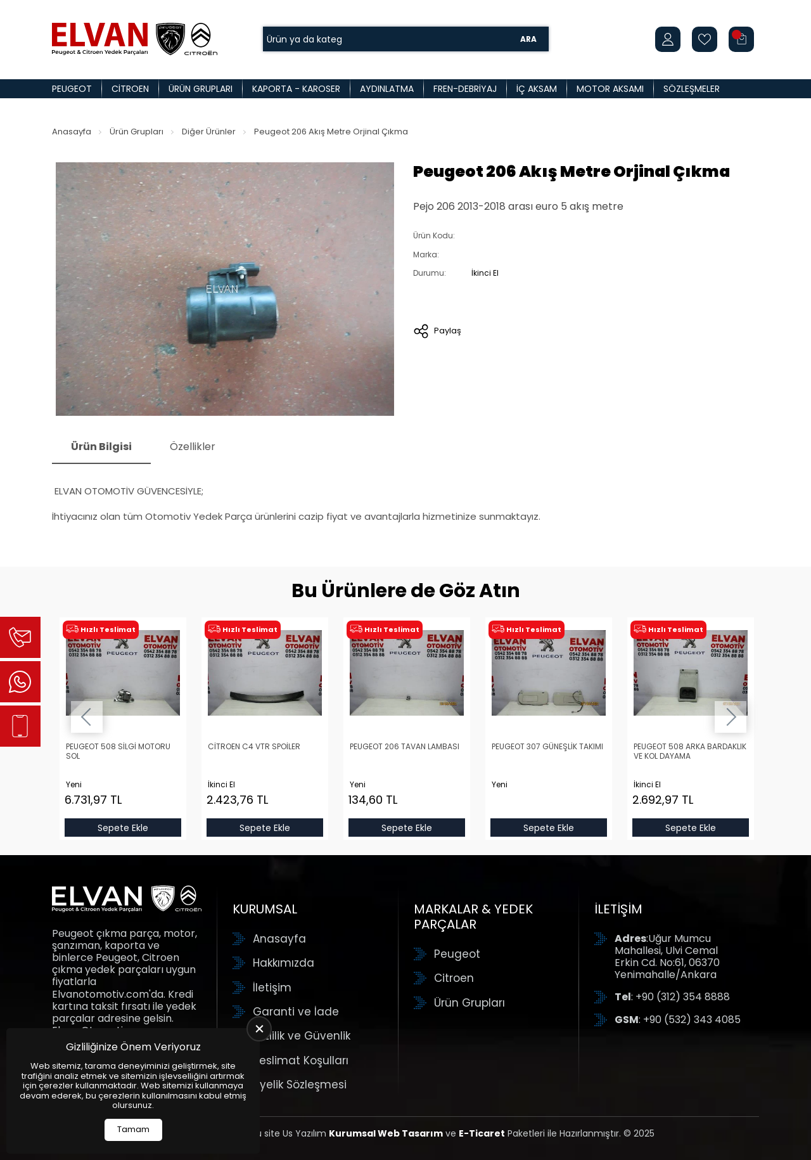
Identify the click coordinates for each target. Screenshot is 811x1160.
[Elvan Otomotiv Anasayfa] (134, 39)
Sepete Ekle (123, 827)
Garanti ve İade (296, 1011)
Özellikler (192, 446)
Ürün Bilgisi (101, 446)
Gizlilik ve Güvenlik (301, 1035)
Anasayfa (71, 132)
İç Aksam (536, 88)
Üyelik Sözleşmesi (300, 1084)
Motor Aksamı (610, 88)
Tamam (133, 1129)
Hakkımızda (283, 963)
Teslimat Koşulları (300, 1060)
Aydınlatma (387, 88)
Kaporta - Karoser (296, 88)
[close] (259, 1028)
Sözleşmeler (691, 88)
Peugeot (72, 88)
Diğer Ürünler (209, 132)
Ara (528, 39)
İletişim (272, 987)
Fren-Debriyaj (465, 88)
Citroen (130, 88)
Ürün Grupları (201, 88)
